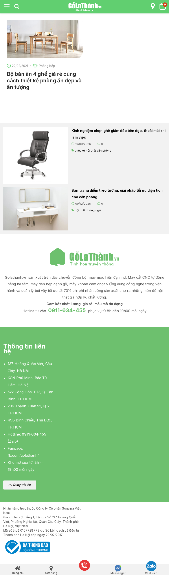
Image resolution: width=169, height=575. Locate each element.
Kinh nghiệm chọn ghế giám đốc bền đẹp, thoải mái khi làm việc (118, 133)
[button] (19, 485)
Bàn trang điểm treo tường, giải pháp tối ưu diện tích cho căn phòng (117, 193)
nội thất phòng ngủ (88, 210)
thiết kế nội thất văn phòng (93, 150)
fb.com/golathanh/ (23, 455)
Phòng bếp (47, 66)
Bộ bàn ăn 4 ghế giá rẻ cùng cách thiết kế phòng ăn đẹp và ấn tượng (44, 80)
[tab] (16, 6)
